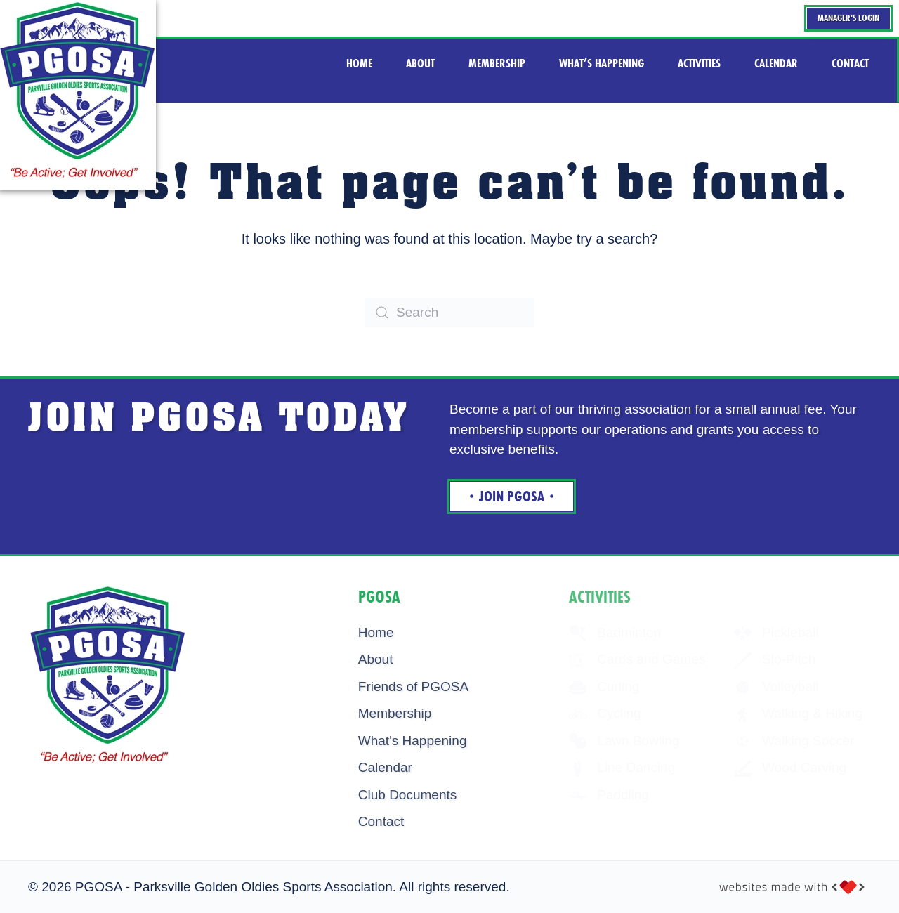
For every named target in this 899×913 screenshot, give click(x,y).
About (375, 659)
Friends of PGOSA (413, 686)
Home (376, 632)
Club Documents (407, 794)
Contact (381, 821)
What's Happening (412, 740)
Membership (395, 713)
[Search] (449, 312)
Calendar (385, 767)
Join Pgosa (512, 496)
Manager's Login (848, 18)
